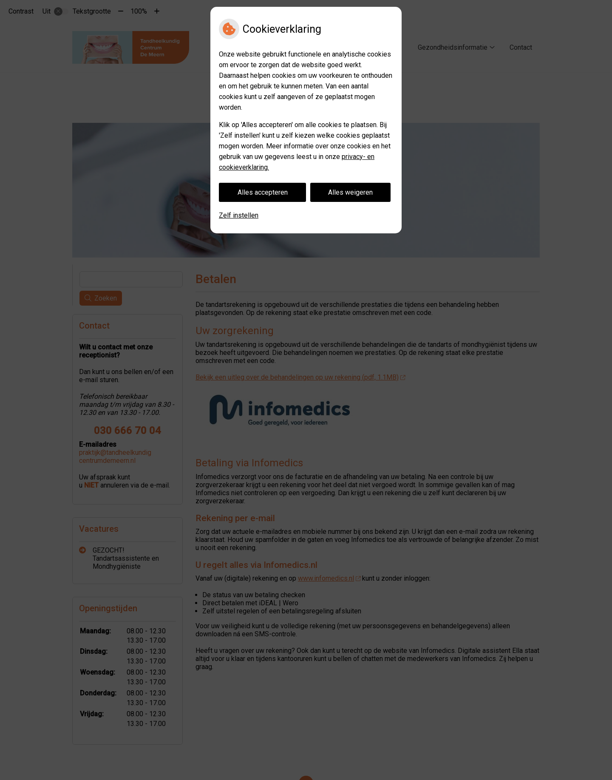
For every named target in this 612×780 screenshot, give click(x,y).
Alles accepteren (263, 192)
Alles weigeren (350, 192)
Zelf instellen (238, 215)
